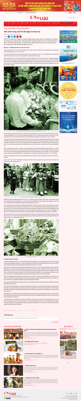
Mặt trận (13, 22)
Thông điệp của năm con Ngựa (32, 377)
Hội (30, 22)
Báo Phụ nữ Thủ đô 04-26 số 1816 (68, 358)
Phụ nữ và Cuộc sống (56, 22)
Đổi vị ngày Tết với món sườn (31, 341)
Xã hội (18, 22)
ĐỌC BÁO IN (68, 326)
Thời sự (8, 22)
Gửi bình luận (55, 322)
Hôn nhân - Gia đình (24, 22)
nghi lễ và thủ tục (32, 310)
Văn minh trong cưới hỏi (11, 310)
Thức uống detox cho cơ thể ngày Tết (33, 353)
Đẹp (41, 22)
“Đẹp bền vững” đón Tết (30, 365)
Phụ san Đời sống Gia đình (66, 22)
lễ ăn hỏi (20, 310)
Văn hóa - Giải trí (47, 22)
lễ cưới (25, 310)
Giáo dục (34, 22)
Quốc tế (74, 22)
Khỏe (38, 22)
